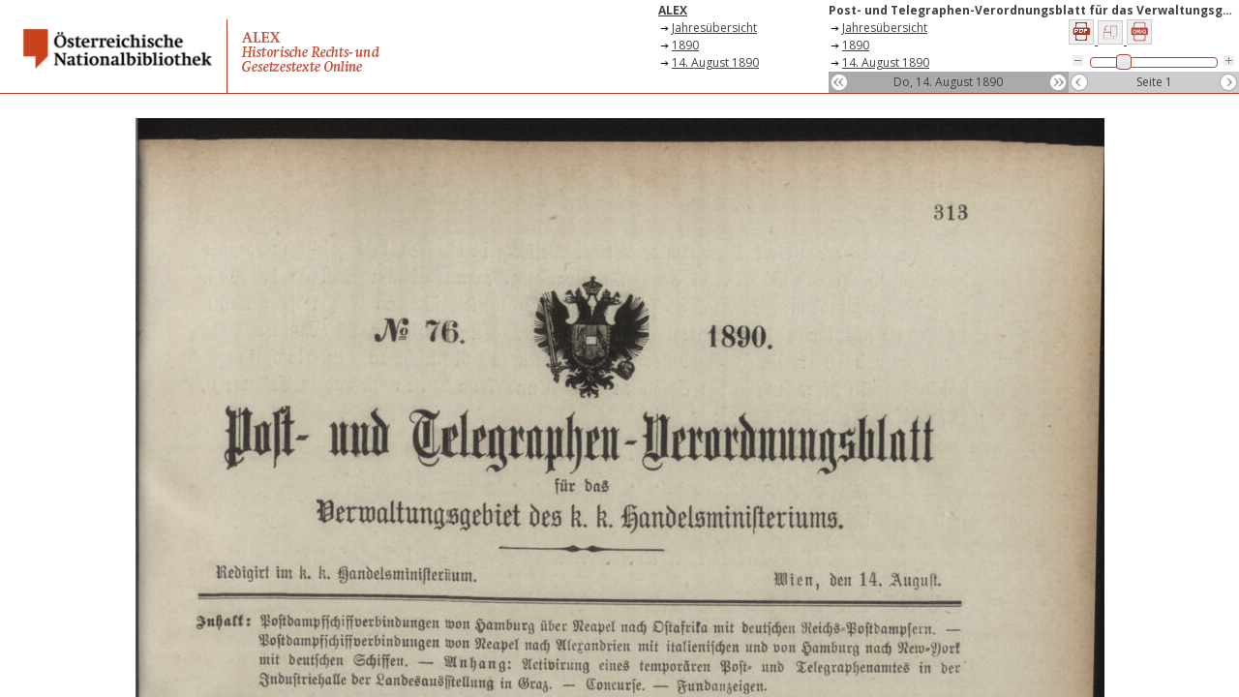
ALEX (672, 10)
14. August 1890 (715, 62)
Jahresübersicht (714, 27)
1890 (685, 45)
